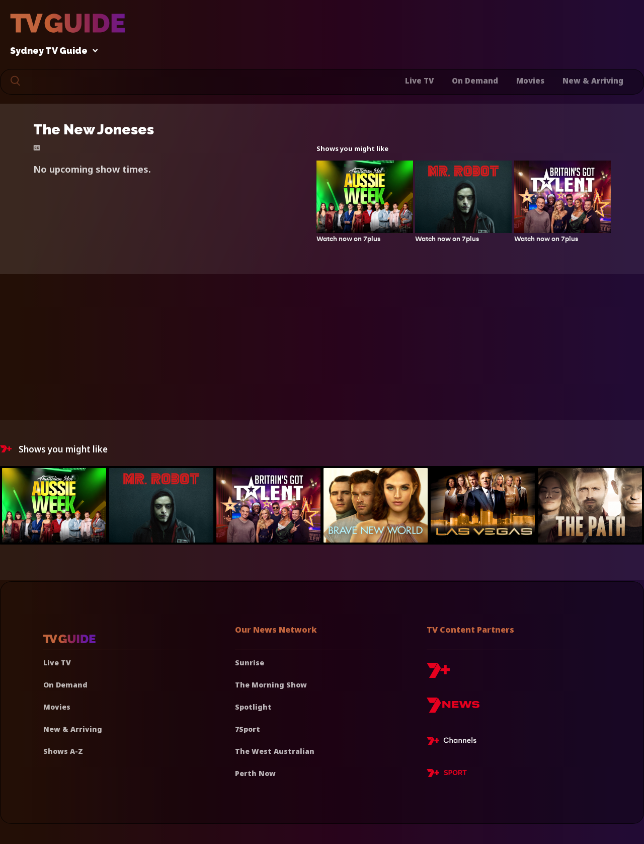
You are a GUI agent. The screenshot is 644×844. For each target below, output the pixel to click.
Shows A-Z (63, 751)
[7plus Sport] (447, 774)
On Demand (475, 80)
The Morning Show (271, 684)
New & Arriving (592, 80)
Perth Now (255, 773)
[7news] (453, 709)
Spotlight (253, 707)
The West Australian (274, 751)
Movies (530, 80)
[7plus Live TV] (454, 742)
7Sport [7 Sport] (247, 729)
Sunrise (249, 662)
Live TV (419, 80)
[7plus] (438, 674)
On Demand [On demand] (65, 684)
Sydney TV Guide (51, 51)
